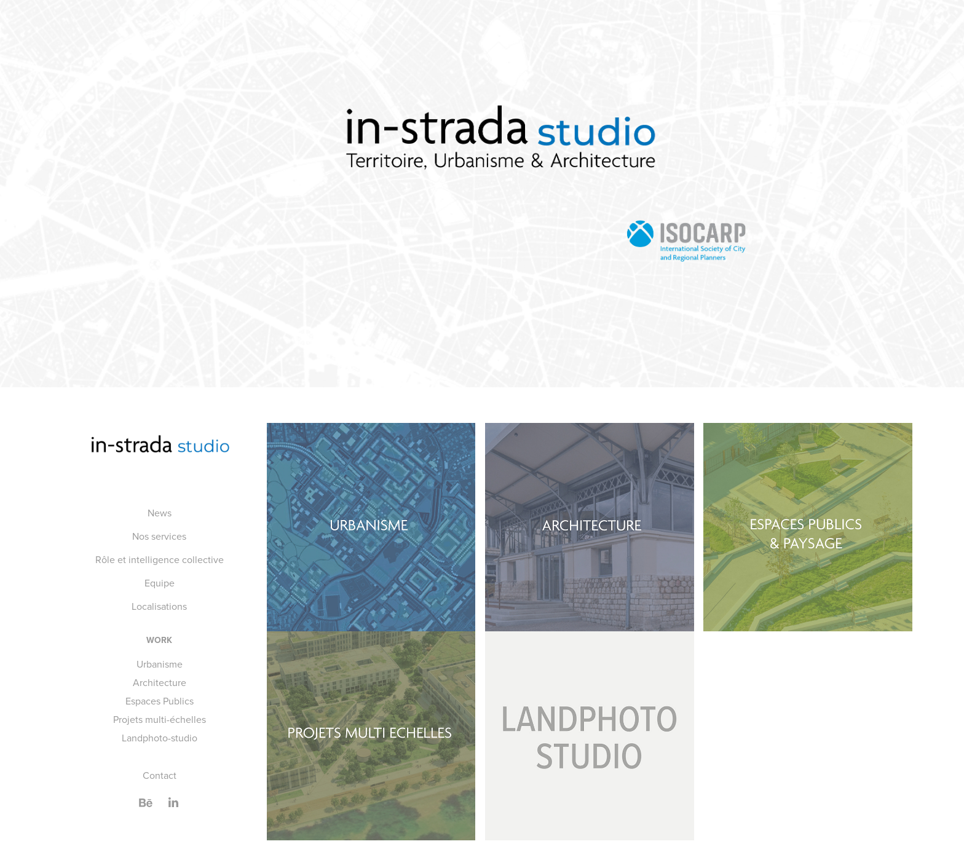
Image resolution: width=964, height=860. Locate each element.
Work (159, 640)
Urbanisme (159, 664)
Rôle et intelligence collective (159, 559)
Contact (159, 775)
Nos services (159, 536)
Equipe (159, 583)
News (160, 512)
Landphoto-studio (159, 737)
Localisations (159, 606)
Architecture (159, 682)
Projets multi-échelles (159, 719)
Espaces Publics (159, 701)
